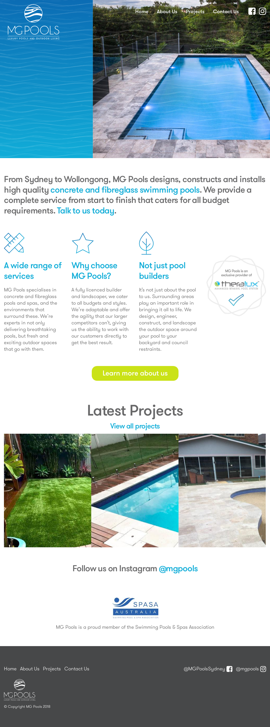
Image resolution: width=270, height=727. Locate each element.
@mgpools (178, 568)
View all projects (135, 425)
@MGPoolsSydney (208, 668)
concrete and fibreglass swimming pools (124, 189)
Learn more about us (135, 372)
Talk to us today (85, 210)
